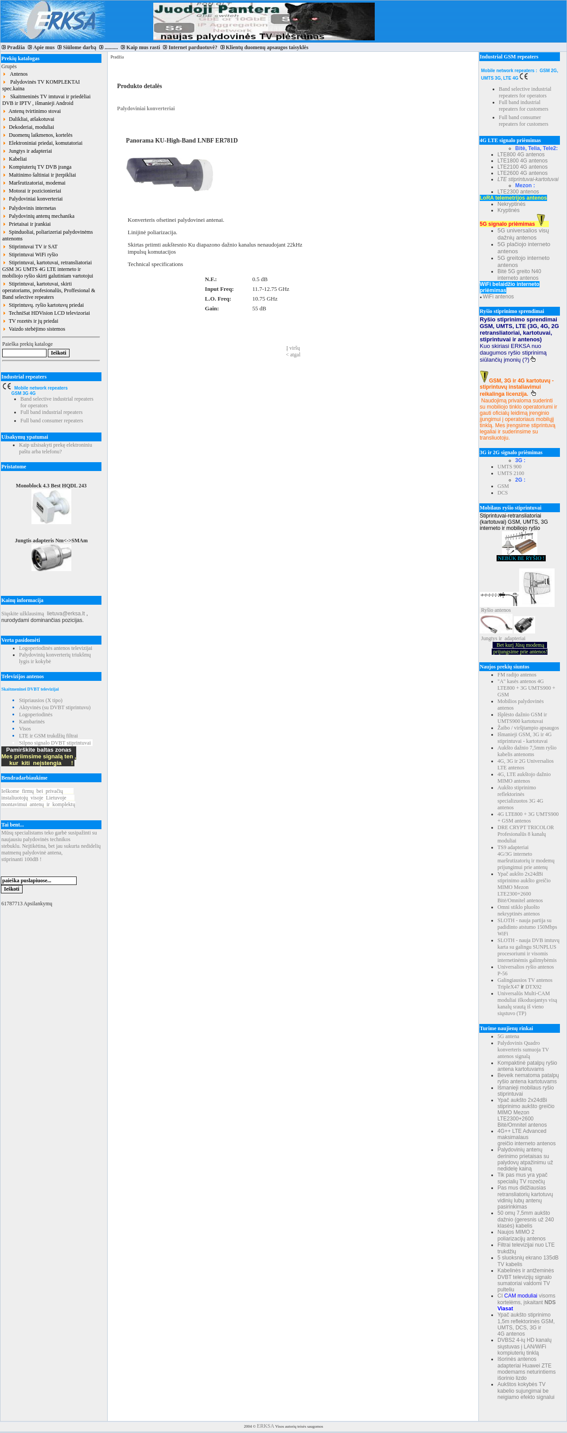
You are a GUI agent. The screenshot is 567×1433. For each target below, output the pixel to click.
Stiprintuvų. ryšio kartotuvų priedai (43, 305)
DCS (502, 493)
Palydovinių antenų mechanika (38, 216)
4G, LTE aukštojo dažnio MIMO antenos (524, 777)
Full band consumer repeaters (51, 420)
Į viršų (293, 348)
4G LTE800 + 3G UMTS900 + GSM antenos (528, 817)
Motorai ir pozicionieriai (31, 191)
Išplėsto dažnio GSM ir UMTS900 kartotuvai (522, 717)
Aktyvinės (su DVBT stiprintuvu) (54, 707)
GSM (503, 486)
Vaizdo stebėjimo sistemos (33, 329)
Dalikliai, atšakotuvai (28, 119)
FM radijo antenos (516, 675)
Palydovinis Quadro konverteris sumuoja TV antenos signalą (523, 1049)
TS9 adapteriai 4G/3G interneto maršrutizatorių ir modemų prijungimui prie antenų (526, 857)
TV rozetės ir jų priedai (30, 321)
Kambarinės (32, 721)
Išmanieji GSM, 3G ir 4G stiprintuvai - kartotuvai (524, 737)
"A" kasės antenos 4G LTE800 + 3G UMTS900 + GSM (526, 688)
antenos (503, 610)
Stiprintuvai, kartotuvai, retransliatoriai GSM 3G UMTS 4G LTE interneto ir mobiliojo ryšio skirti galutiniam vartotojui (47, 269)
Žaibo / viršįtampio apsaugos (528, 728)
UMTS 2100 (510, 473)
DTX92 (533, 987)
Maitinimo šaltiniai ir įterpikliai (39, 175)
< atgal (293, 354)
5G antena (508, 1036)
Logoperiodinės (35, 714)
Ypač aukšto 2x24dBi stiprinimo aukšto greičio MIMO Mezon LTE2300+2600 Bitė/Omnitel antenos (524, 887)
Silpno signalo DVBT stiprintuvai (55, 743)
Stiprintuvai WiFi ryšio (30, 254)
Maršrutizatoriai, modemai (34, 183)
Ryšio (487, 610)
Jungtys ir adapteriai (27, 151)
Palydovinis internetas (29, 208)
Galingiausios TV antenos (524, 980)
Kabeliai (14, 159)
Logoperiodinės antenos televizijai (55, 648)
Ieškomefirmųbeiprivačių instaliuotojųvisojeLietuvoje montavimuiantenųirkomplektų (38, 797)
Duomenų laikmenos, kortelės (37, 135)
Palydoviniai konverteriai (32, 199)
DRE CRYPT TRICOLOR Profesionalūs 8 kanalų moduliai (525, 834)
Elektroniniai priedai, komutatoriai (42, 143)
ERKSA (265, 1426)
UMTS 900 (509, 467)
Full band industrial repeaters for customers (523, 105)
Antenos (14, 74)
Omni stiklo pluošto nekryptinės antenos (518, 910)
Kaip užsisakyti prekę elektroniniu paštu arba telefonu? (55, 448)
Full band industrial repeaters (51, 412)
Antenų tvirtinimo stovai (31, 111)
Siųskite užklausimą (22, 613)
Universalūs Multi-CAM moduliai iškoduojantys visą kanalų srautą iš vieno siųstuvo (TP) (527, 1003)
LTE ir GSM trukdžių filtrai (48, 736)
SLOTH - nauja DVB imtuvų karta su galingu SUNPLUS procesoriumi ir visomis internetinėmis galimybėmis (528, 950)
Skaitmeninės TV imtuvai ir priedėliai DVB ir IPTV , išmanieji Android (46, 99)
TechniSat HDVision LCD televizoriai (46, 313)
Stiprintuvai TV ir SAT (30, 246)
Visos (25, 729)
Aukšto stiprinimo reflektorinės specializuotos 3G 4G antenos (520, 797)
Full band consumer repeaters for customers (523, 120)
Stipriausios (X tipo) (40, 700)
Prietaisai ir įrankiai (26, 224)
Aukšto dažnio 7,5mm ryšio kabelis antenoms (526, 751)
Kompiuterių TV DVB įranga (36, 167)
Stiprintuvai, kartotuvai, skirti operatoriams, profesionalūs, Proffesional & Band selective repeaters (48, 290)
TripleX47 (508, 987)
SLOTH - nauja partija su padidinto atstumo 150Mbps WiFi (527, 927)
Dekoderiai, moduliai (28, 127)
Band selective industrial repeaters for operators (525, 92)
